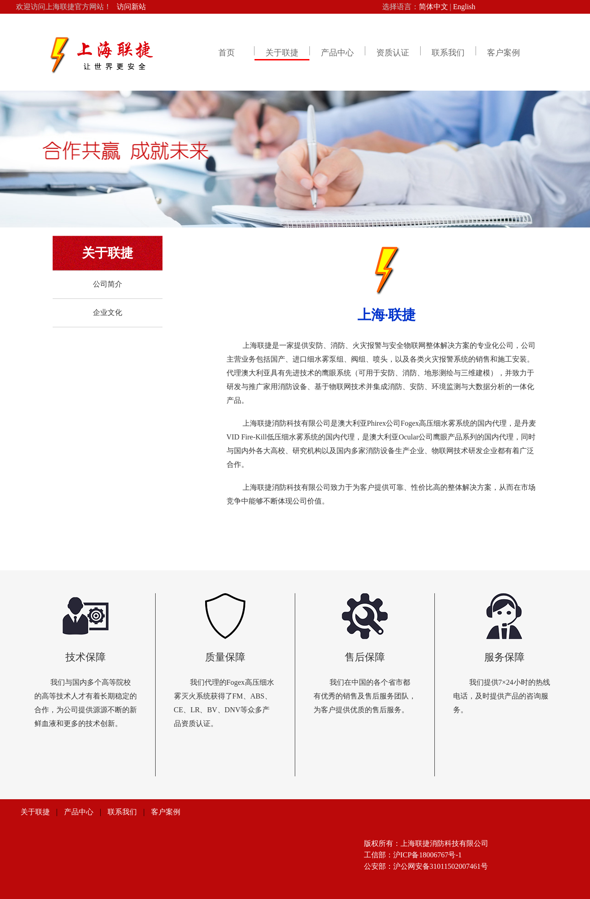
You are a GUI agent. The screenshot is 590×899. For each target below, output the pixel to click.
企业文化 (107, 312)
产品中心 (337, 52)
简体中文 (433, 7)
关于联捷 (281, 52)
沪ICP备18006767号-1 (427, 855)
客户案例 (503, 52)
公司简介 (107, 284)
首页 (226, 52)
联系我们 (448, 52)
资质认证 (392, 52)
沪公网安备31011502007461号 (440, 866)
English (464, 7)
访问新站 (131, 7)
